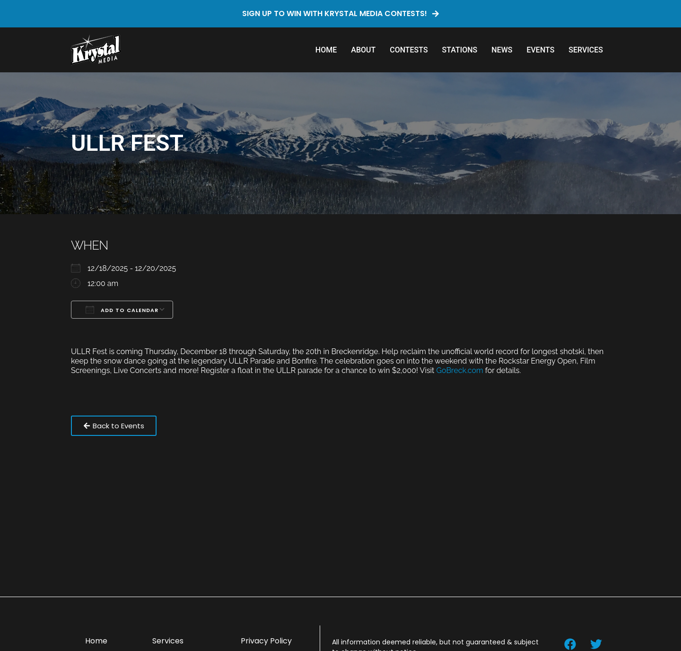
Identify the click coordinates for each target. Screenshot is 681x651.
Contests (409, 49)
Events (540, 49)
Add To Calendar (122, 309)
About (363, 49)
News (501, 49)
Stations (460, 49)
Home (326, 49)
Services (585, 49)
